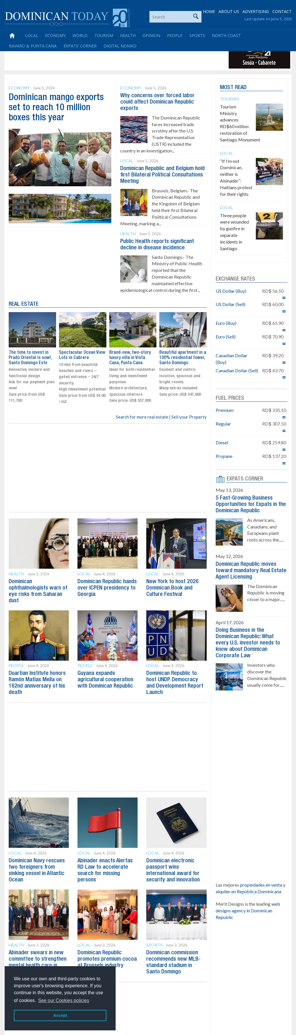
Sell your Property (189, 416)
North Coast (226, 35)
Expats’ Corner (80, 46)
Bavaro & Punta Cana (33, 46)
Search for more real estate (142, 416)
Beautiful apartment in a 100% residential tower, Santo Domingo (182, 358)
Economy (55, 35)
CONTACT (282, 11)
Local (31, 35)
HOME (209, 11)
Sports (197, 35)
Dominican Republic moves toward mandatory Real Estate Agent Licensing (251, 571)
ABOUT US (229, 11)
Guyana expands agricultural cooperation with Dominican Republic (105, 680)
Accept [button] (60, 1015)
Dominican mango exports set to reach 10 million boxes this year (56, 107)
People (174, 35)
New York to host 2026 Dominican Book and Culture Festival (172, 588)
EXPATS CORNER (245, 479)
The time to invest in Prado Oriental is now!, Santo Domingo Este (30, 358)
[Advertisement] (111, 56)
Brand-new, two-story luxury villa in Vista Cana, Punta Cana (130, 358)
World (80, 35)
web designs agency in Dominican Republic (248, 910)
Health (128, 35)
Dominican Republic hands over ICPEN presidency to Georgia (107, 588)
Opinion (151, 35)
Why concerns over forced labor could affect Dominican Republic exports (157, 102)
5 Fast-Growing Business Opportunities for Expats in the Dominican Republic (251, 504)
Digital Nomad (119, 46)
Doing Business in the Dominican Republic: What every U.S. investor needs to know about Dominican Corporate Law (248, 643)
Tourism (104, 35)
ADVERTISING (256, 11)
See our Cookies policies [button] (63, 1000)
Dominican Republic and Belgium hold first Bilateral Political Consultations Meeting (162, 175)
